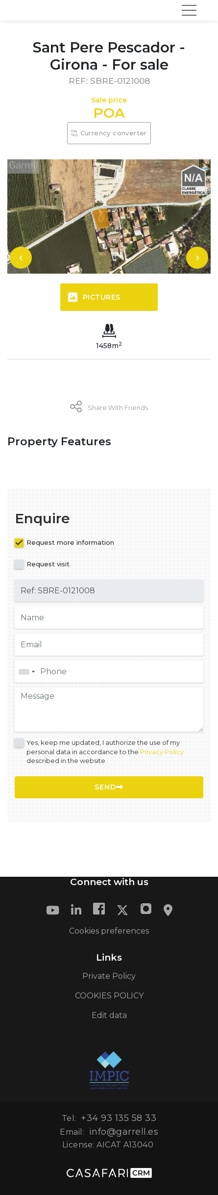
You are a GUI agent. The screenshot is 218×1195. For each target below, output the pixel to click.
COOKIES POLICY (109, 995)
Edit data (109, 1015)
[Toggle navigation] (189, 10)
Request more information (70, 542)
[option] (109, 216)
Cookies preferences (109, 931)
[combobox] (109, 671)
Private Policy (109, 976)
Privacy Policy (162, 752)
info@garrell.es (124, 1131)
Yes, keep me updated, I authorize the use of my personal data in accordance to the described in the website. (105, 751)
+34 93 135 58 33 (118, 1118)
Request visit (48, 564)
